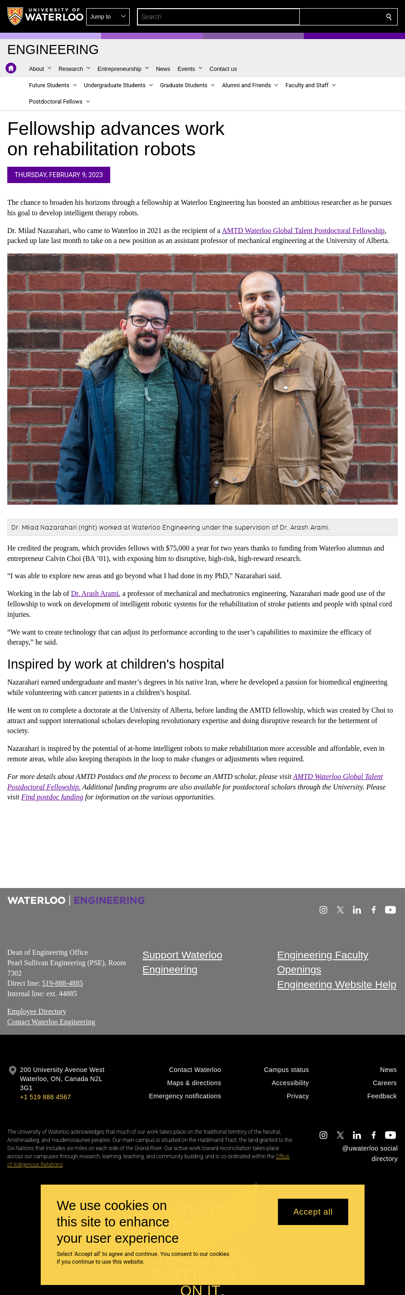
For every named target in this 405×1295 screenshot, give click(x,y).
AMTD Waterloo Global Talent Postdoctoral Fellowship (303, 230)
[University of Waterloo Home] (45, 16)
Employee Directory (36, 1011)
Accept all (313, 1211)
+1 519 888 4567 (45, 1097)
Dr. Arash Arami (94, 594)
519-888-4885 (62, 983)
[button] (323, 17)
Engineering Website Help (336, 984)
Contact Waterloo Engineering (51, 1022)
